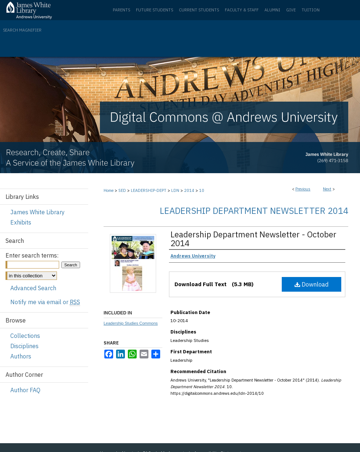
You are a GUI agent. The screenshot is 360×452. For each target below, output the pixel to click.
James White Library (37, 212)
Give (291, 9)
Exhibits (20, 222)
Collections (25, 335)
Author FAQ (25, 390)
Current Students (199, 9)
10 (201, 190)
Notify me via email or (45, 302)
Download (311, 284)
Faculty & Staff (242, 9)
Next (327, 189)
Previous (302, 189)
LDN (175, 190)
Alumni (272, 9)
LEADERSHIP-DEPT (148, 190)
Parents (121, 9)
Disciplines (24, 346)
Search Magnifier (22, 30)
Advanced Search (33, 288)
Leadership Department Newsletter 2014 (254, 210)
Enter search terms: (32, 255)
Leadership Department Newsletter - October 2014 (253, 238)
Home (109, 190)
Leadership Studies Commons (131, 323)
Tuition (311, 9)
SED (122, 190)
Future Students (154, 9)
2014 (189, 190)
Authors (20, 356)
